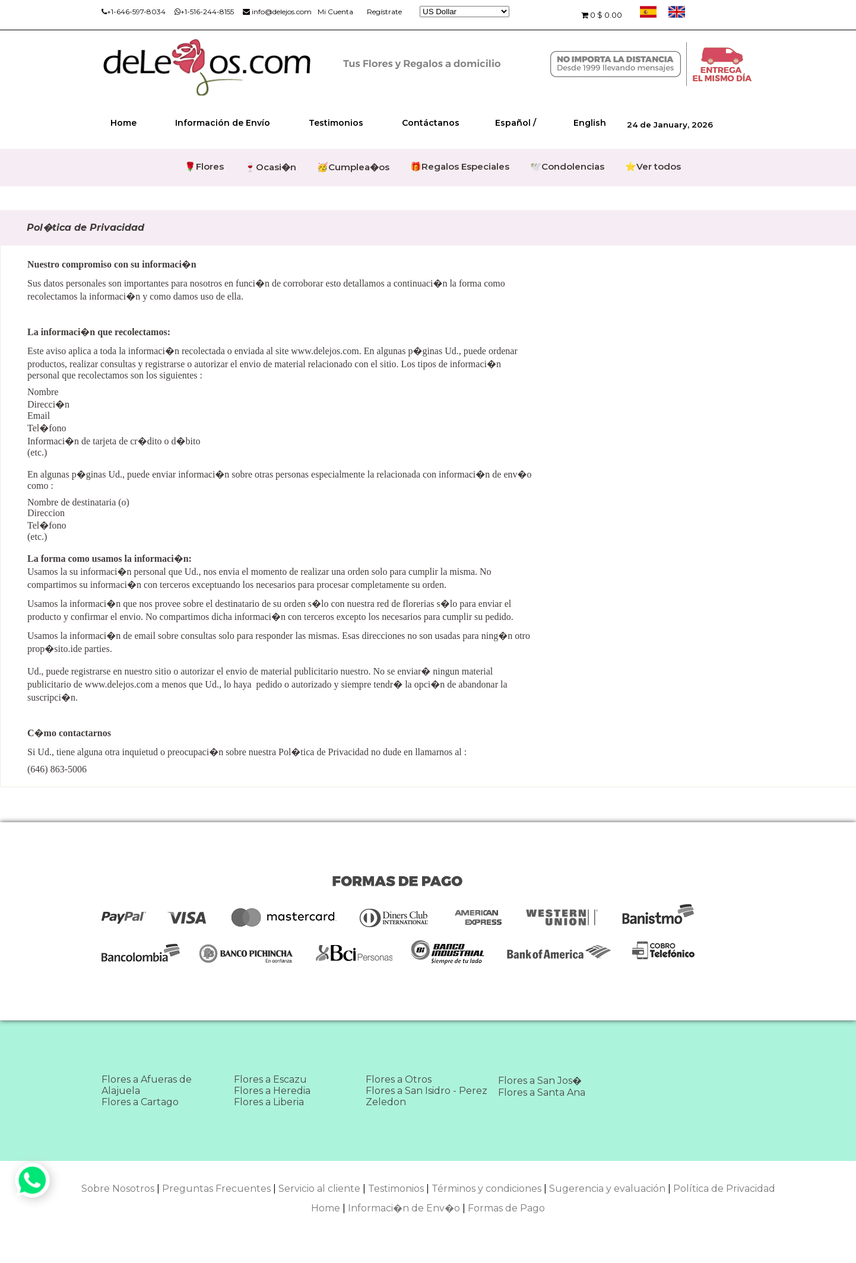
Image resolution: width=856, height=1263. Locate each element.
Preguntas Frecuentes (216, 1188)
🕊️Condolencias (567, 166)
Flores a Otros (399, 1079)
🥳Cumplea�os (353, 167)
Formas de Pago (506, 1208)
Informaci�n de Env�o (404, 1208)
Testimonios (336, 122)
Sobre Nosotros (117, 1188)
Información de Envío (222, 122)
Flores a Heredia (272, 1090)
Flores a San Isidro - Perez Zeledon (426, 1096)
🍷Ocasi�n (270, 167)
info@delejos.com (277, 11)
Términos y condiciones (486, 1188)
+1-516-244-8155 (204, 11)
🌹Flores (204, 166)
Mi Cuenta (335, 11)
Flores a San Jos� (540, 1080)
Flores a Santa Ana (541, 1092)
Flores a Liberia (269, 1102)
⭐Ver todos (653, 166)
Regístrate (384, 11)
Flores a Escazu (270, 1079)
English (589, 122)
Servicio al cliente (319, 1188)
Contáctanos (430, 122)
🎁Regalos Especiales (459, 166)
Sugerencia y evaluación (607, 1188)
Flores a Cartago (140, 1102)
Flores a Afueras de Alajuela (147, 1085)
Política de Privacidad (724, 1188)
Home (123, 122)
